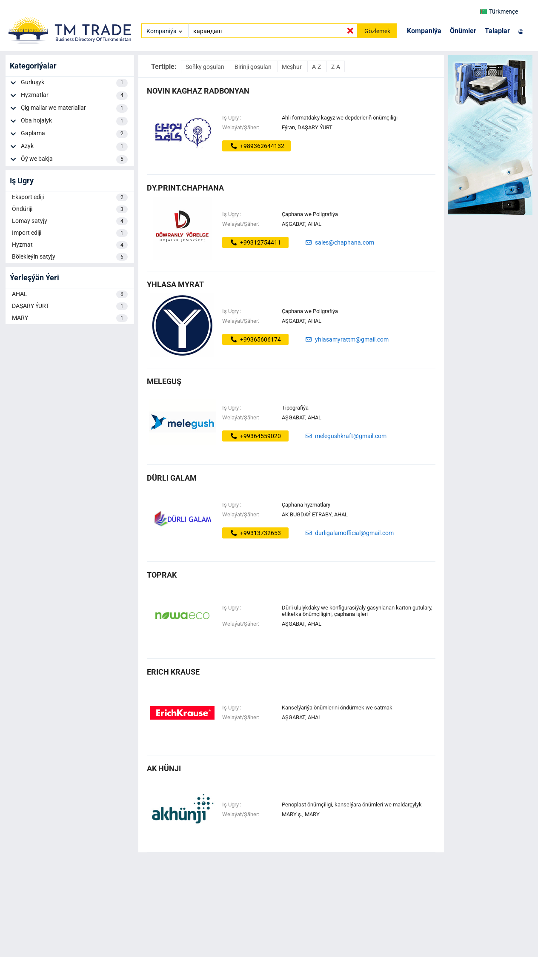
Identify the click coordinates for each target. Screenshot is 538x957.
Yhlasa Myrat (175, 284)
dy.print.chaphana (185, 187)
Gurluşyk (74, 83)
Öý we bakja (74, 159)
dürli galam (172, 477)
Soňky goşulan (206, 66)
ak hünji (164, 768)
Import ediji (70, 233)
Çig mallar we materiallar (74, 108)
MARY (70, 318)
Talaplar (497, 31)
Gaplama (74, 134)
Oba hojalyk (74, 121)
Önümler (463, 31)
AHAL (70, 294)
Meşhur (292, 66)
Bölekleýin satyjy (70, 257)
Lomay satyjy (70, 221)
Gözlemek (377, 31)
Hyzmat (70, 245)
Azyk (74, 146)
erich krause (173, 671)
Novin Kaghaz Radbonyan (198, 90)
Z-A (335, 66)
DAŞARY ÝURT (70, 306)
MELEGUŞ (164, 381)
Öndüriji (70, 209)
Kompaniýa (424, 31)
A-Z (317, 66)
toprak (162, 574)
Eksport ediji (70, 197)
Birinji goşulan (254, 66)
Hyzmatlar (74, 95)
